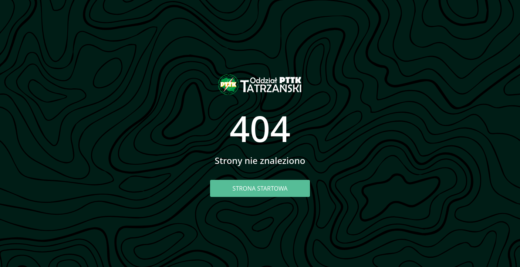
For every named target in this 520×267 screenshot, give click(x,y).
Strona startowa (260, 188)
